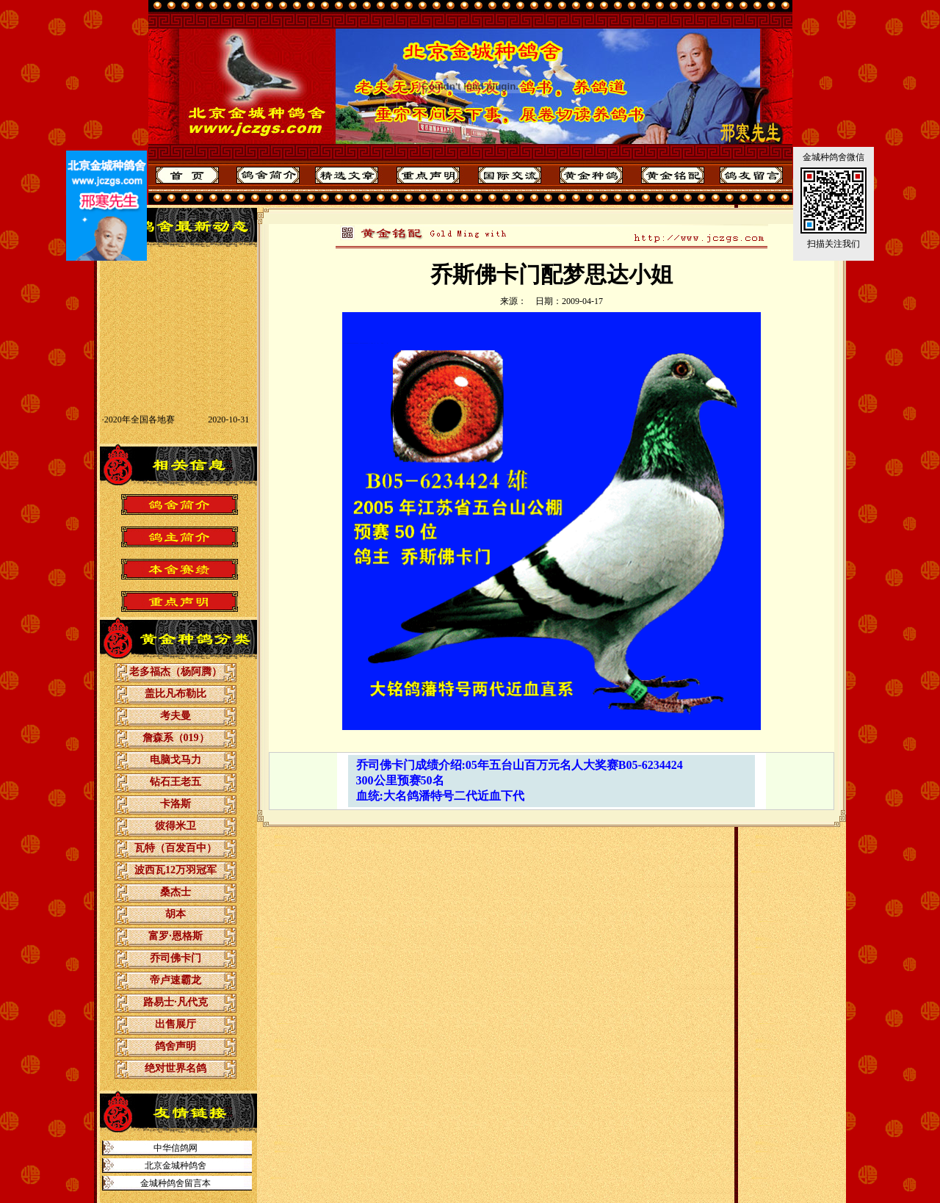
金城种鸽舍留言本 (175, 1183)
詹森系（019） (175, 737)
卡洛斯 (175, 803)
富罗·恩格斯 (175, 936)
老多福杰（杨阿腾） (175, 671)
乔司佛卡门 (175, 958)
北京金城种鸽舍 (175, 1165)
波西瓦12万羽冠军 (175, 869)
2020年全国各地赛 (139, 427)
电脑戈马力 (175, 759)
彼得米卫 (175, 825)
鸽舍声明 (175, 1046)
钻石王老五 (175, 781)
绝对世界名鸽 (175, 1068)
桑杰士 (175, 891)
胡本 (175, 914)
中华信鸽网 (175, 1148)
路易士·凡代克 (175, 1002)
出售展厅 (175, 1024)
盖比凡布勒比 (175, 693)
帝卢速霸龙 (175, 980)
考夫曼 (175, 715)
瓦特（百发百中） (175, 847)
